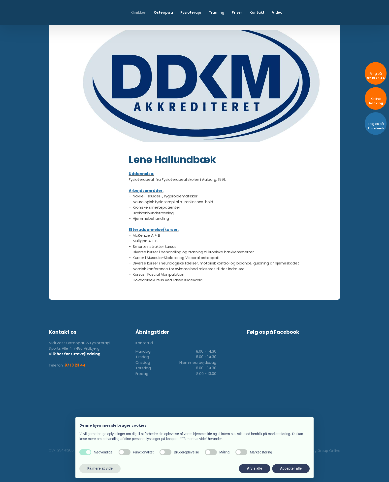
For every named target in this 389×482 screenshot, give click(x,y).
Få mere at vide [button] (100, 468)
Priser (237, 12)
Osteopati (163, 12)
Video (277, 12)
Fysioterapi (190, 12)
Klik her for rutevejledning (74, 354)
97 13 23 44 (75, 365)
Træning (216, 12)
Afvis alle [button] (254, 468)
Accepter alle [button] (291, 468)
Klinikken (138, 12)
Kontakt (257, 12)
